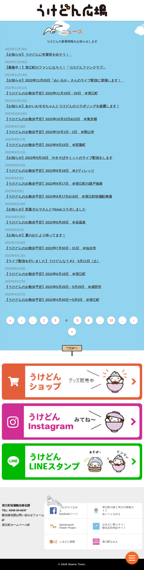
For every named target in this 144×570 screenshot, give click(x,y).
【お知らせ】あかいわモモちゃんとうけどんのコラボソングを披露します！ (62, 106)
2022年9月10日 (15, 165)
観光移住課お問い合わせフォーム (23, 517)
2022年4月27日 (15, 281)
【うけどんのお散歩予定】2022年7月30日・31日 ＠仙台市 (50, 248)
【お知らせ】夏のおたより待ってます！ (35, 235)
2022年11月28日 (16, 62)
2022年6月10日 (15, 268)
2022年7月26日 (15, 242)
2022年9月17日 (15, 139)
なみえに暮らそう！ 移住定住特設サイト (114, 526)
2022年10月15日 (16, 100)
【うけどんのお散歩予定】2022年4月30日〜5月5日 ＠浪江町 (52, 300)
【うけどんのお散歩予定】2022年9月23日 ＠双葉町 (45, 145)
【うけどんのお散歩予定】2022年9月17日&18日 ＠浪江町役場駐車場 (58, 196)
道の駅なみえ (110, 541)
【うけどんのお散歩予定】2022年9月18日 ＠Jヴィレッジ (49, 171)
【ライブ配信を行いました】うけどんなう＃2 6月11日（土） (52, 261)
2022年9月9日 (14, 178)
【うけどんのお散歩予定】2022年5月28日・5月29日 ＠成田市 (53, 287)
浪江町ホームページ (16, 524)
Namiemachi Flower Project (67, 526)
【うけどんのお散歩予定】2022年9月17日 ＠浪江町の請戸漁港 (53, 184)
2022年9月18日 (15, 126)
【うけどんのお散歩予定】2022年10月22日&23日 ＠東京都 (51, 119)
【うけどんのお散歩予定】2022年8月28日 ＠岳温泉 (45, 222)
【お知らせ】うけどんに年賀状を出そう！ (38, 54)
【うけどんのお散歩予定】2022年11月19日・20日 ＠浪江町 (51, 93)
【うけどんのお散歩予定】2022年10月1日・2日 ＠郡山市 (49, 132)
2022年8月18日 (15, 204)
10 (111, 320)
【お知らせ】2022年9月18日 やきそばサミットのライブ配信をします (58, 158)
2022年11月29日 (16, 49)
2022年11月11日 (16, 87)
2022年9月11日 (15, 152)
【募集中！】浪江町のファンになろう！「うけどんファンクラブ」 (55, 67)
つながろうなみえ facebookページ (68, 510)
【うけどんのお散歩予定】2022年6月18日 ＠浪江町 (45, 274)
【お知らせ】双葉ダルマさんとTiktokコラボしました (45, 209)
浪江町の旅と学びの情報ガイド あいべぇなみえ (118, 510)
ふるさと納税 (67, 541)
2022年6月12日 (15, 255)
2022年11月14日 (16, 75)
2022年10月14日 (16, 113)
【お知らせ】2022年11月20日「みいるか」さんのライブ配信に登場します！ (64, 80)
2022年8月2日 (14, 229)
